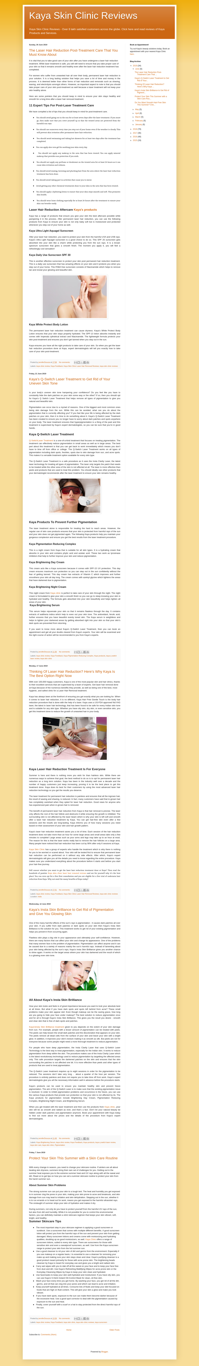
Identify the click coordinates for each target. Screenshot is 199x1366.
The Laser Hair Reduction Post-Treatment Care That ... (148, 73)
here (132, 54)
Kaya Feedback (57, 366)
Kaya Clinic (90, 1239)
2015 (135, 140)
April (137, 113)
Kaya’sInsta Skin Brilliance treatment (46, 1027)
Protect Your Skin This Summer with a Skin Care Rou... (151, 97)
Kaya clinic (55, 593)
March (138, 117)
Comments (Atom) (48, 1334)
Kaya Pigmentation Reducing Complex (78, 656)
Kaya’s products (85, 209)
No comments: (65, 362)
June (137, 69)
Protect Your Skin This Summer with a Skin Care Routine (73, 1158)
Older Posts (115, 1330)
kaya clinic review (43, 366)
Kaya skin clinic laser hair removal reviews (67, 873)
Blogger (104, 1352)
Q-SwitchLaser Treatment (41, 440)
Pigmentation (60, 1145)
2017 (135, 133)
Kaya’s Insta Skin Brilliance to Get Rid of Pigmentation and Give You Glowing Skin (71, 912)
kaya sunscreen (101, 1322)
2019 (135, 66)
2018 (135, 129)
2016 (135, 137)
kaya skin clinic (46, 658)
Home (68, 1330)
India (39, 897)
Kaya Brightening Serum (45, 1142)
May (137, 109)
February (139, 121)
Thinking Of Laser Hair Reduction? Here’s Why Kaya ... (149, 85)
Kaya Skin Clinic (37, 849)
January (138, 124)
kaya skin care (35, 1145)
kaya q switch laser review (105, 1142)
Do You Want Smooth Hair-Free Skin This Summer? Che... (150, 103)
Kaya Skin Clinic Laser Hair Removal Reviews (81, 366)
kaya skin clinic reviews (109, 366)
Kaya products (99, 656)
